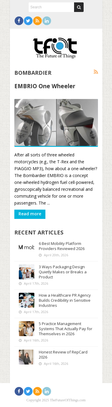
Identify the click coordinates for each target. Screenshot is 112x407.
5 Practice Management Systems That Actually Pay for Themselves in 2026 (65, 328)
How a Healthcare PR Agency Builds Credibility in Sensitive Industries (65, 300)
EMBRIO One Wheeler (44, 86)
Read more (30, 214)
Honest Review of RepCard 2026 (63, 354)
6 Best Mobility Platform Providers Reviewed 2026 (62, 246)
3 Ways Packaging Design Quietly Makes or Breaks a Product (63, 272)
